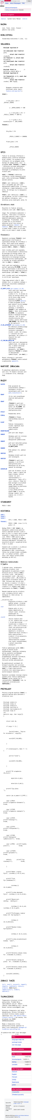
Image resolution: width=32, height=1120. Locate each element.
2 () (15, 1092)
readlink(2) (13, 986)
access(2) (16, 984)
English (14, 1074)
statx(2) (21, 986)
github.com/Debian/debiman (22, 1115)
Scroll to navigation (8, 15)
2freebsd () (18, 1094)
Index (7, 3)
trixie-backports (16, 1059)
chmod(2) (16, 225)
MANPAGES (7, 0)
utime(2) (5, 988)
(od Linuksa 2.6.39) (12, 288)
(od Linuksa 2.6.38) (13, 325)
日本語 (14, 1079)
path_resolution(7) (15, 393)
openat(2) (15, 361)
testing (7, 10)
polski (14, 1085)
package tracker (17, 1042)
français (14, 1077)
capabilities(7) (7, 989)
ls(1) (4, 984)
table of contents (18, 1049)
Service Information (11, 7)
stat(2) (3, 18)
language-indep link (18, 1039)
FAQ (23, 3)
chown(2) (5, 226)
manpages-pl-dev (14, 10)
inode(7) (16, 989)
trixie (13, 1056)
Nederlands (15, 1082)
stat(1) (9, 984)
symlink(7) (5, 991)
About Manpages (15, 3)
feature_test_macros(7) (13, 91)
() (3, 514)
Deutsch (14, 1072)
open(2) (22, 300)
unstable (14, 1064)
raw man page (16, 1045)
